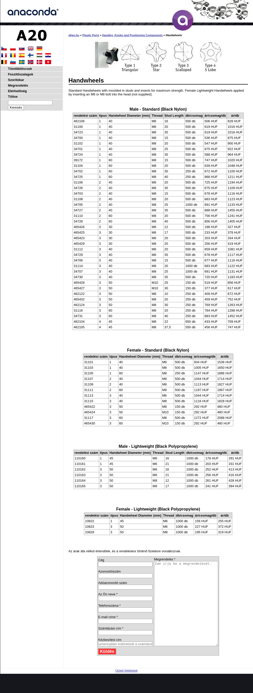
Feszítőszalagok (20, 74)
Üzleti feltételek (126, 687)
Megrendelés (18, 85)
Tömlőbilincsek (20, 69)
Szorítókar (16, 80)
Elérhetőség (17, 91)
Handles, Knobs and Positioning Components (132, 35)
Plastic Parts (90, 35)
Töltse (13, 96)
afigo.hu (74, 35)
